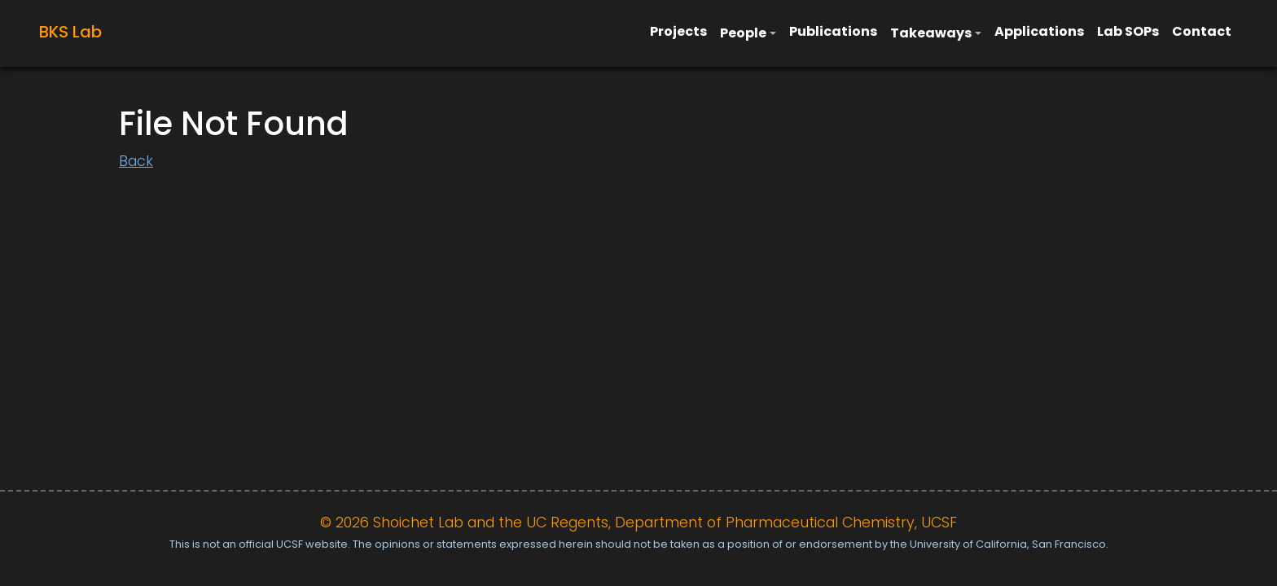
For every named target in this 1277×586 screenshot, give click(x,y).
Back (136, 161)
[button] (748, 33)
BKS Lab (70, 31)
